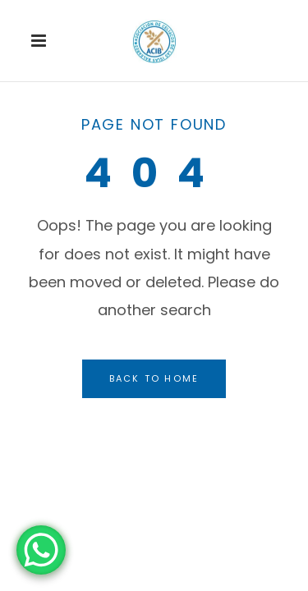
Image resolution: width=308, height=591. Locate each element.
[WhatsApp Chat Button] (41, 550)
